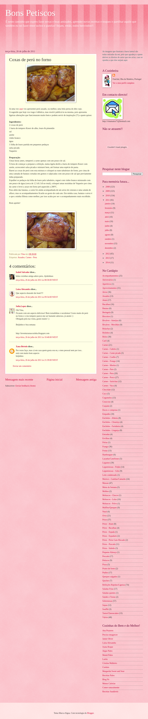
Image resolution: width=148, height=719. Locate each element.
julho (107, 230)
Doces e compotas (109, 410)
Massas (105, 483)
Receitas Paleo (108, 675)
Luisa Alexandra (23, 289)
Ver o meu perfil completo (123, 83)
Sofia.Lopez (21, 306)
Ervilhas (105, 438)
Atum (104, 300)
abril (107, 217)
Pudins (105, 572)
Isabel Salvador (22, 272)
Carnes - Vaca (108, 386)
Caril (104, 341)
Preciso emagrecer (110, 635)
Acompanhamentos (110, 276)
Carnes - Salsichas (110, 381)
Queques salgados (109, 577)
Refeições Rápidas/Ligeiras (113, 585)
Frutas (105, 451)
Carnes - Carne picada (111, 353)
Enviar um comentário (22, 366)
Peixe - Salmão (108, 548)
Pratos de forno (108, 568)
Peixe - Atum (107, 524)
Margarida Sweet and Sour (113, 671)
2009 (108, 191)
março (108, 212)
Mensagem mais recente (19, 379)
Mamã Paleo (107, 655)
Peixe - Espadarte (109, 536)
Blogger (90, 713)
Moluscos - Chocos (110, 495)
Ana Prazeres (107, 630)
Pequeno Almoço (109, 552)
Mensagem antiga (86, 379)
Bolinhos (106, 333)
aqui (21, 109)
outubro (108, 239)
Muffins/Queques (109, 507)
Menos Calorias (108, 683)
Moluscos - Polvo (109, 503)
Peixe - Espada (108, 532)
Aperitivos (106, 284)
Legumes (106, 463)
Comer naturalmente (110, 687)
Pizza (104, 564)
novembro (109, 243)
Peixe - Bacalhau (109, 528)
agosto (108, 235)
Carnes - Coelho (109, 357)
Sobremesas (107, 601)
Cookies (105, 667)
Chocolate (106, 390)
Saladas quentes (109, 593)
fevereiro (109, 208)
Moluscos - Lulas (109, 499)
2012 (108, 254)
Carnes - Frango (109, 361)
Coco (104, 394)
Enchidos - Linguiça (110, 430)
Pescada (105, 556)
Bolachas (106, 329)
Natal (104, 512)
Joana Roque (107, 647)
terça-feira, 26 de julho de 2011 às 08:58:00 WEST (37, 280)
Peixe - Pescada (108, 544)
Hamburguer (107, 455)
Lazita (104, 659)
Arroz (104, 292)
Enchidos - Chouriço (110, 422)
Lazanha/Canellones (110, 459)
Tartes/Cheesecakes (110, 613)
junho (107, 226)
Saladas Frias (107, 589)
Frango (105, 447)
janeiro (108, 204)
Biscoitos (106, 316)
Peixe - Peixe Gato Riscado (113, 540)
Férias (104, 442)
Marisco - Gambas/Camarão (114, 479)
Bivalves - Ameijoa (110, 320)
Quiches (105, 581)
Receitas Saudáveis (110, 691)
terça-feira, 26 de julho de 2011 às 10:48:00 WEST (37, 337)
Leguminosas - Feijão (111, 467)
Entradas (106, 434)
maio (107, 221)
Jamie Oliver (107, 639)
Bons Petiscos (30, 13)
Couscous (106, 402)
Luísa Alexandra (109, 643)
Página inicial (54, 379)
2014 (108, 262)
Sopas (104, 605)
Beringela (106, 312)
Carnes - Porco (108, 377)
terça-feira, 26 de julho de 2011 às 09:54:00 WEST (37, 297)
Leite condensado (109, 475)
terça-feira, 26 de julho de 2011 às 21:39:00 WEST (37, 360)
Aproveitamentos (109, 288)
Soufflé (105, 609)
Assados (21, 257)
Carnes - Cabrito (109, 349)
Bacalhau (106, 304)
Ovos (104, 516)
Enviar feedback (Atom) (26, 386)
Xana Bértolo (22, 346)
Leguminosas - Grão (110, 471)
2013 (108, 258)
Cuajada (105, 406)
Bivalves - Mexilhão (110, 325)
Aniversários (107, 280)
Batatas (105, 308)
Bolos (104, 337)
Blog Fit (105, 679)
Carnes (105, 345)
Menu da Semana (109, 487)
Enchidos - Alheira (110, 418)
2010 (108, 195)
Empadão (106, 414)
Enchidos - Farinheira (111, 426)
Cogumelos (107, 398)
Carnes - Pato (107, 369)
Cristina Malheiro (109, 663)
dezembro (109, 248)
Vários (105, 617)
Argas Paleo (107, 651)
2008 (108, 187)
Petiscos (105, 560)
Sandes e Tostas (108, 597)
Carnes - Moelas (109, 365)
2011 (108, 200)
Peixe (104, 520)
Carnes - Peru (31, 257)
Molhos (105, 491)
